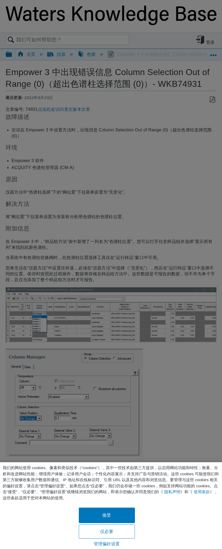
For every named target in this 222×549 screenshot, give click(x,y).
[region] (111, 505)
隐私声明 (172, 491)
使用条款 (202, 491)
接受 (106, 515)
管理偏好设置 (107, 544)
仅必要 (106, 531)
